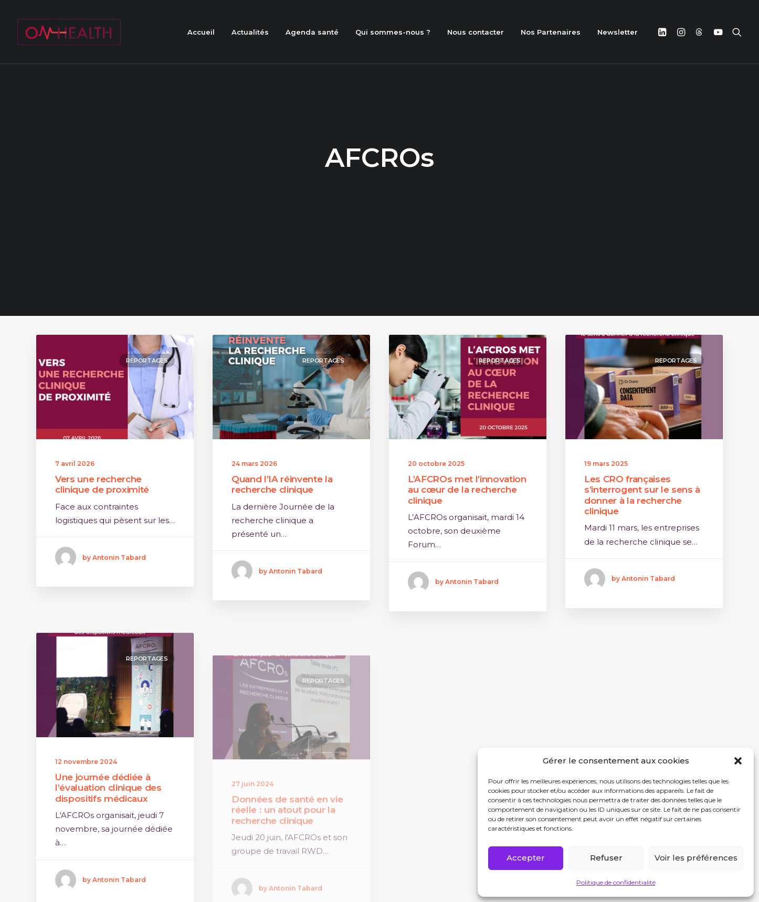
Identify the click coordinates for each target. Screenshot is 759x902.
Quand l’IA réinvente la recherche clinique (281, 470)
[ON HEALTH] (69, 32)
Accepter (526, 858)
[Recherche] (735, 32)
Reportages (147, 346)
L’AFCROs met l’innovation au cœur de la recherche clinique (467, 476)
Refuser (606, 858)
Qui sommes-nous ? (392, 32)
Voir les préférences (696, 858)
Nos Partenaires (551, 32)
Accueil (201, 32)
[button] (738, 761)
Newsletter (617, 32)
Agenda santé (312, 32)
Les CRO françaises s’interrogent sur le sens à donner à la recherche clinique (642, 481)
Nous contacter (475, 32)
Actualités (250, 32)
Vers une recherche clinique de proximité (102, 470)
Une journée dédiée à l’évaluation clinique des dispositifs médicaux (108, 803)
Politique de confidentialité (616, 882)
